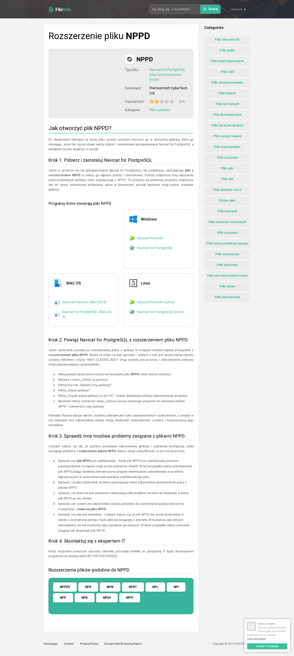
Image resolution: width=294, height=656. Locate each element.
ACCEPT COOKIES (267, 646)
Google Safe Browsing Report (123, 643)
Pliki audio (227, 50)
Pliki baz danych (227, 104)
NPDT (133, 587)
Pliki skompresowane (227, 82)
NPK (85, 597)
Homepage (51, 643)
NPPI (129, 597)
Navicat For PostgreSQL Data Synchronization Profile (167, 75)
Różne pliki (227, 200)
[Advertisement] (87, 81)
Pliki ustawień (159, 110)
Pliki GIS (227, 179)
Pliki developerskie (227, 114)
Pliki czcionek (227, 157)
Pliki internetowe (227, 297)
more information (256, 638)
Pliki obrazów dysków (227, 125)
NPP (63, 597)
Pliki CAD (227, 72)
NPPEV (65, 587)
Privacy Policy (89, 643)
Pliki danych (227, 93)
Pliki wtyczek (227, 211)
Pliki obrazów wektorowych (227, 275)
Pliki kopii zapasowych (227, 61)
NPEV (107, 597)
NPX (88, 587)
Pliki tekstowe (227, 265)
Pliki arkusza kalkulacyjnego (227, 243)
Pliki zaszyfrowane (227, 136)
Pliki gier (227, 168)
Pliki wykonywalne (227, 147)
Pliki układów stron (227, 190)
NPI (176, 587)
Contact (69, 643)
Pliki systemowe (227, 254)
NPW (110, 587)
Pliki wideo (227, 286)
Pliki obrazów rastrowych (227, 222)
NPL (155, 587)
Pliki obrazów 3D (227, 39)
